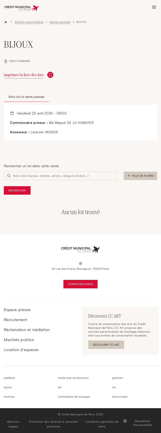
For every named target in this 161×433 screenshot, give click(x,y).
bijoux (8, 387)
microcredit (120, 396)
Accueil (6, 22)
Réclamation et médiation (27, 329)
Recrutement (15, 319)
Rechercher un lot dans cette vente (31, 166)
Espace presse (17, 309)
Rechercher (17, 190)
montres (9, 396)
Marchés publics (19, 339)
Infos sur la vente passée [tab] (26, 97)
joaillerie (9, 377)
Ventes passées (60, 21)
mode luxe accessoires (73, 377)
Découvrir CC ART (108, 345)
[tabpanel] (80, 123)
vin (114, 387)
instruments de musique (74, 396)
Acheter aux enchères (29, 21)
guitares (117, 377)
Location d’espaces (21, 349)
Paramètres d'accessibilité (142, 422)
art (60, 387)
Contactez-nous (83, 285)
